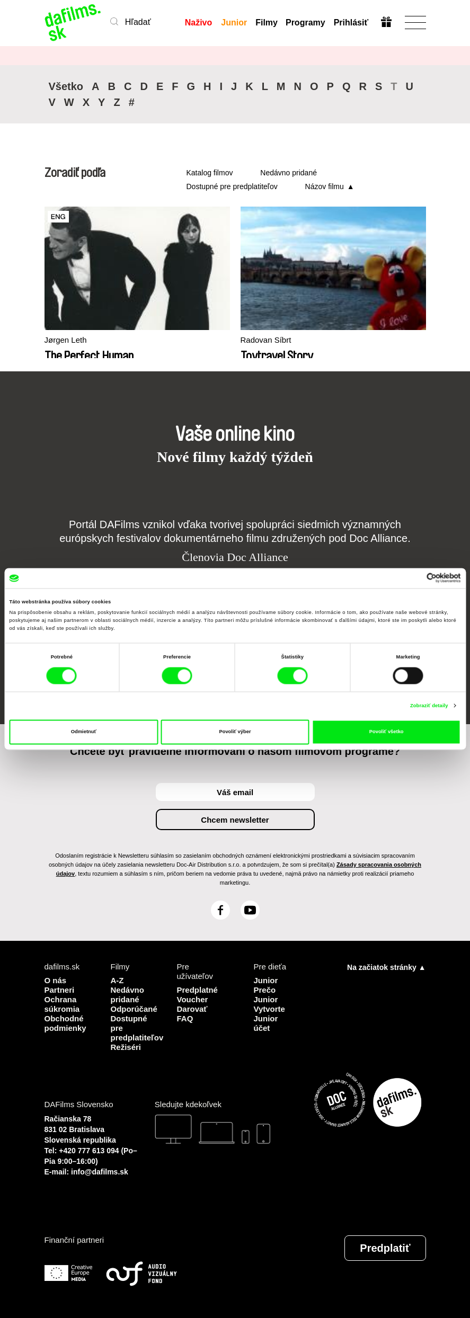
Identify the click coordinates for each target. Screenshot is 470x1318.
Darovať (192, 1008)
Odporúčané (134, 1008)
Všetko (66, 86)
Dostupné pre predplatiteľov (232, 186)
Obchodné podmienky (65, 1023)
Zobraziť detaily (429, 705)
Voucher (192, 999)
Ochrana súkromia (62, 1004)
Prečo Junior (266, 994)
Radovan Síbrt (266, 339)
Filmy (266, 22)
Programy (305, 22)
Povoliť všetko (386, 732)
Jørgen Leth (66, 339)
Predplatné (197, 989)
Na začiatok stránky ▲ (386, 967)
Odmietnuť (83, 732)
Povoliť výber (235, 732)
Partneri (60, 989)
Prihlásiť (351, 22)
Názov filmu (324, 186)
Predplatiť (385, 1248)
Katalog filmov (210, 172)
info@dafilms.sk (99, 1172)
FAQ (185, 1018)
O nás (56, 980)
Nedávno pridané (288, 172)
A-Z (117, 980)
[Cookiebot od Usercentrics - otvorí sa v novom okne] (414, 578)
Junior (234, 22)
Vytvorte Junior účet (269, 1018)
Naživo (198, 22)
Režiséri (126, 1047)
